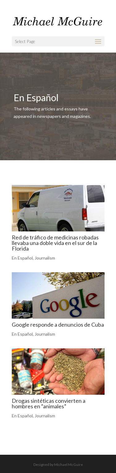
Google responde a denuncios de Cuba (58, 324)
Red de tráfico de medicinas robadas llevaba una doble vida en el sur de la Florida (55, 243)
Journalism (45, 257)
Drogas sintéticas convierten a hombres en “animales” (48, 403)
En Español (22, 257)
